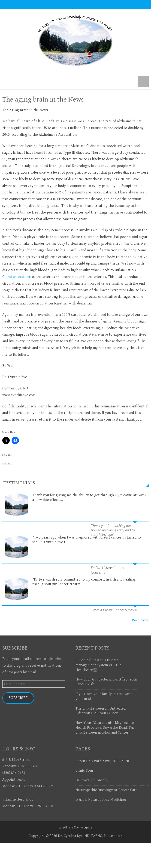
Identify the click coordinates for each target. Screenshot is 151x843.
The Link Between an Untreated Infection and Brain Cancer (101, 711)
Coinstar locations (16, 277)
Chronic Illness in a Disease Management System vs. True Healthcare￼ (98, 665)
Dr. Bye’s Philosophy (92, 780)
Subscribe (18, 697)
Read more (140, 620)
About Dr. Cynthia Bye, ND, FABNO (103, 761)
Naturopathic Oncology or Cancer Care (106, 790)
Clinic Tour (85, 770)
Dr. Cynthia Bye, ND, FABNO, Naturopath (90, 836)
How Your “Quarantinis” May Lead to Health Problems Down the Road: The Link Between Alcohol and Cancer (105, 728)
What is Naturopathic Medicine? (101, 800)
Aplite (88, 827)
